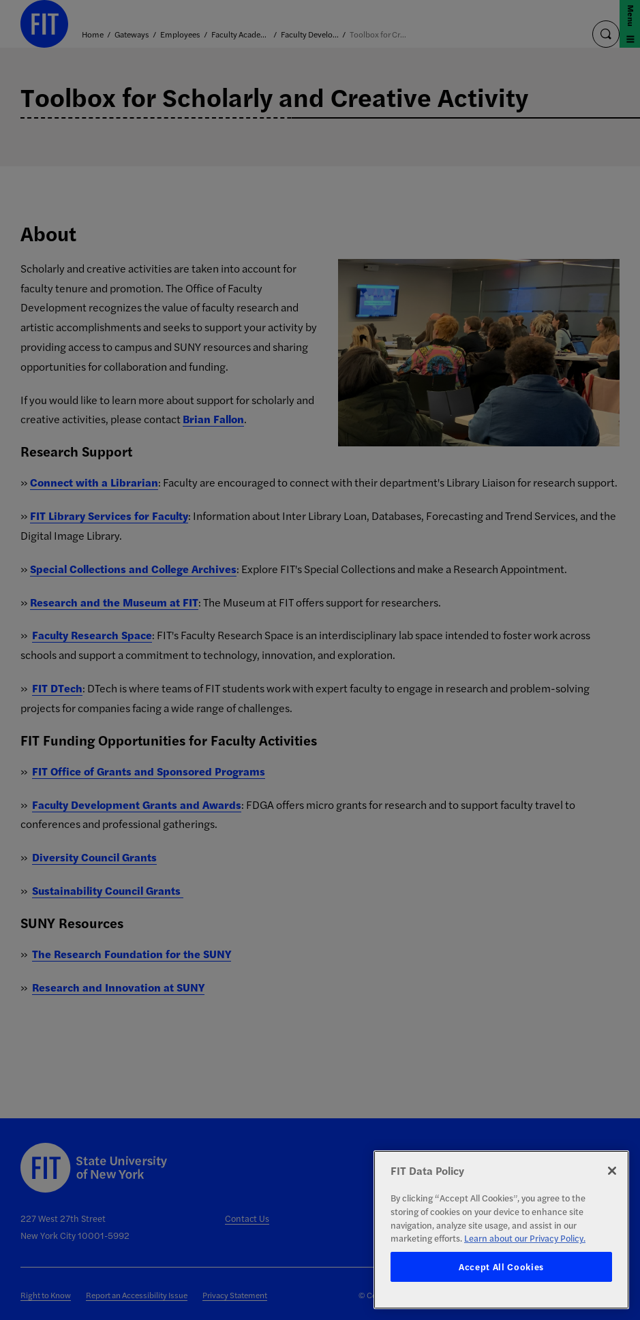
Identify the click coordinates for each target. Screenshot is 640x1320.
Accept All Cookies (501, 1266)
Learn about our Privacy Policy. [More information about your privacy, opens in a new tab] (524, 1237)
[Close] (612, 1171)
